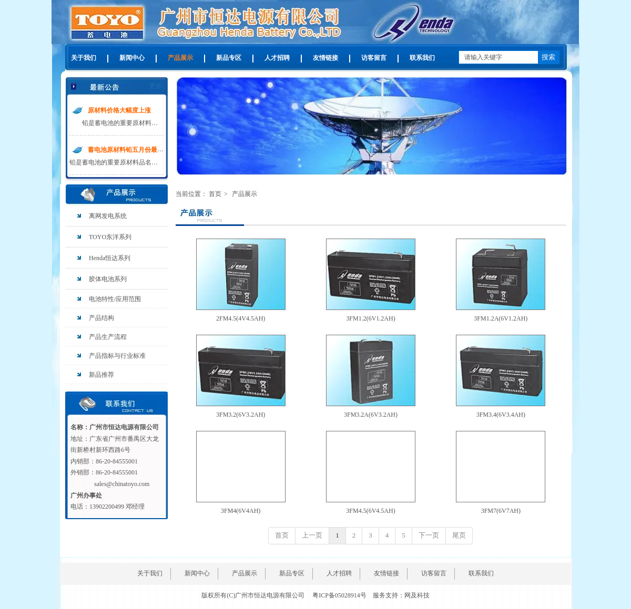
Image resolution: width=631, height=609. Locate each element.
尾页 (459, 535)
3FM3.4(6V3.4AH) (500, 414)
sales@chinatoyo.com (121, 484)
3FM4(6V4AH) (240, 510)
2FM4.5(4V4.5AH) (240, 318)
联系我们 (481, 573)
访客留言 (433, 573)
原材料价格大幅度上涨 (119, 110)
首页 (215, 194)
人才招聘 (339, 573)
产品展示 (244, 194)
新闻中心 (197, 573)
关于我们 (149, 573)
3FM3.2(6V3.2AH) (240, 414)
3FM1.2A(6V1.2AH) (500, 318)
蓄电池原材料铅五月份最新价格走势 (138, 149)
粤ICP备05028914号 (339, 595)
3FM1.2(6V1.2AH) (370, 318)
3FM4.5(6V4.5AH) (370, 510)
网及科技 (417, 595)
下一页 (429, 535)
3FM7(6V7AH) (501, 510)
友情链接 (386, 573)
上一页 (312, 535)
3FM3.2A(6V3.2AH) (371, 414)
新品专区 (291, 573)
